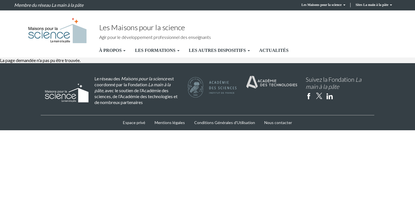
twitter (319, 96)
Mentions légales (170, 122)
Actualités (274, 50)
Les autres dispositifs (219, 50)
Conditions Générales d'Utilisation (224, 122)
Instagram (340, 96)
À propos (112, 50)
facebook (309, 96)
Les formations (157, 50)
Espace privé (134, 122)
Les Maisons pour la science (323, 5)
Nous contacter (278, 122)
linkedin (330, 96)
